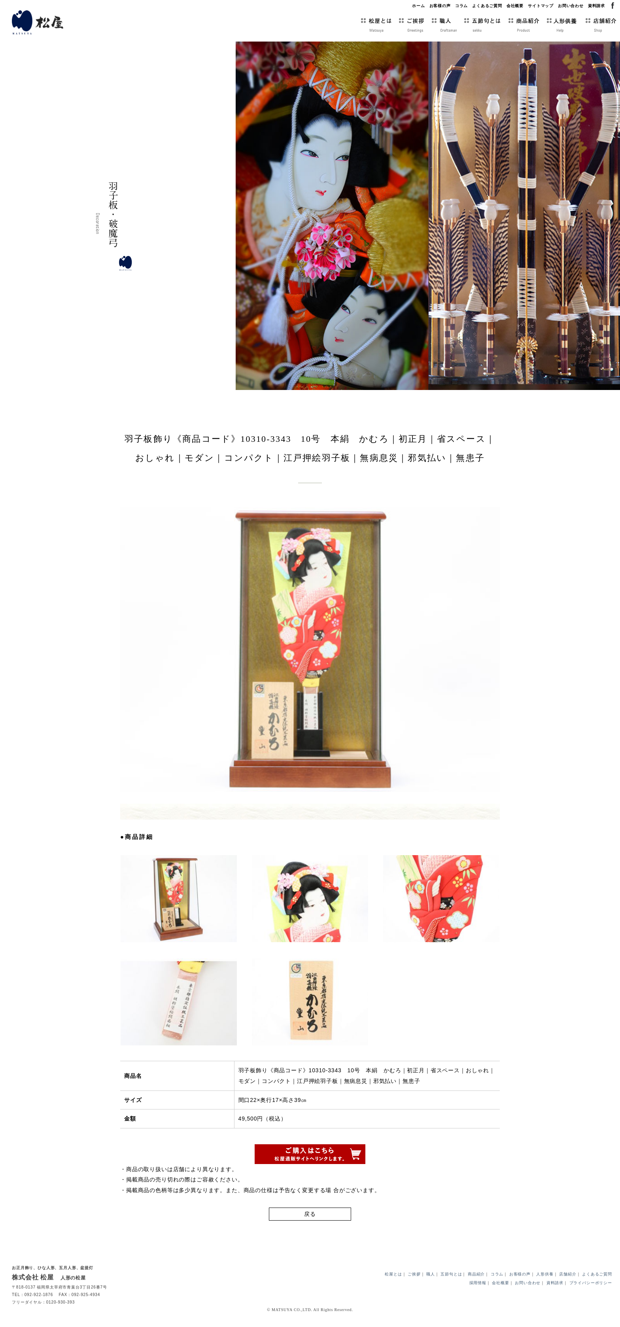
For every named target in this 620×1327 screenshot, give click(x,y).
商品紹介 (476, 1287)
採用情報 (477, 1296)
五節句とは (451, 1287)
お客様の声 (440, 6)
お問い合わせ (571, 6)
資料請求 (596, 6)
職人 (430, 1287)
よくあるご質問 (487, 6)
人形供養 (544, 1287)
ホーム (418, 6)
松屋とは (393, 1287)
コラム (461, 6)
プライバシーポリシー (590, 1296)
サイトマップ (541, 6)
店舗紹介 (567, 1287)
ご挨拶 (414, 1287)
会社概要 (515, 6)
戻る (310, 1218)
